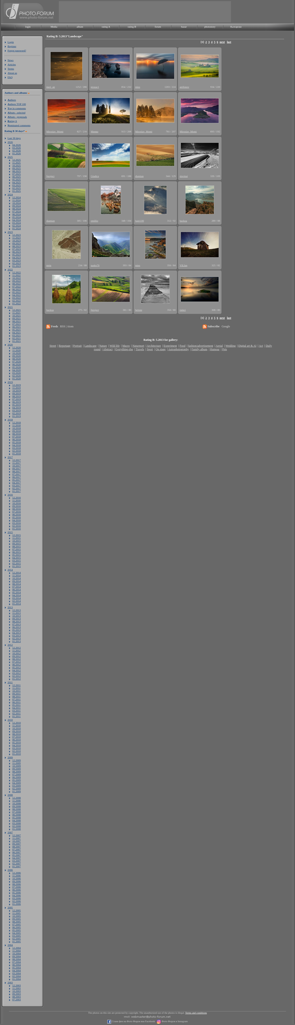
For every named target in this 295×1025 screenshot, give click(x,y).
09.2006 (16, 881)
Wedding (231, 345)
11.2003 (16, 988)
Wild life (115, 345)
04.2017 (16, 482)
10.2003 (16, 991)
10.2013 (16, 615)
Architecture (154, 345)
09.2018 (16, 431)
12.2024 (16, 197)
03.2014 (16, 598)
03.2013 (16, 635)
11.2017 (16, 462)
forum (158, 26)
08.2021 (16, 321)
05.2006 (16, 892)
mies (137, 86)
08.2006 (16, 884)
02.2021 (16, 338)
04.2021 (16, 332)
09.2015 (16, 543)
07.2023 (16, 249)
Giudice (95, 176)
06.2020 (16, 364)
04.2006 (16, 895)
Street (52, 345)
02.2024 (16, 225)
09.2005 (16, 918)
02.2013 (16, 638)
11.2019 (16, 387)
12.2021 (16, 309)
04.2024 (16, 220)
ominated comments (19, 125)
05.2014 (16, 592)
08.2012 (16, 659)
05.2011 (16, 705)
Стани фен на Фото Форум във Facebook (133, 1021)
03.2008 (16, 823)
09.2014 (16, 581)
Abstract (108, 349)
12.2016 (16, 497)
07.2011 (16, 699)
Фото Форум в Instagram (174, 1021)
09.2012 (16, 656)
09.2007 (16, 843)
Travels (140, 349)
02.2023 (16, 263)
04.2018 (16, 445)
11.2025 (16, 162)
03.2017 (16, 485)
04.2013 (16, 632)
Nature (103, 345)
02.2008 (16, 826)
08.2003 (16, 996)
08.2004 (16, 959)
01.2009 (16, 791)
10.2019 (16, 390)
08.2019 (16, 396)
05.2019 (16, 404)
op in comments (17, 108)
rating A (106, 26)
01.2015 (16, 566)
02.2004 (16, 976)
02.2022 (16, 300)
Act (261, 345)
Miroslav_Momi (54, 131)
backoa (183, 220)
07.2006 (16, 887)
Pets (224, 349)
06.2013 (16, 627)
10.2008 (16, 803)
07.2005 (16, 924)
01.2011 (16, 716)
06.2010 (16, 739)
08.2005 (16, 921)
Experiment (170, 345)
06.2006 (16, 889)
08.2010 (16, 734)
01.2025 (16, 191)
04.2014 (16, 595)
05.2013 (16, 629)
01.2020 (16, 378)
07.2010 (16, 736)
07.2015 (16, 549)
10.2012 (16, 653)
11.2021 (16, 312)
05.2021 (16, 329)
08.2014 (16, 583)
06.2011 (16, 702)
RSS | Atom (66, 326)
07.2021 (16, 324)
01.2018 (16, 453)
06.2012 (16, 664)
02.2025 (16, 188)
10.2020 (16, 353)
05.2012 (16, 667)
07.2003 (16, 999)
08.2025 (16, 171)
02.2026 (16, 150)
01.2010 (16, 753)
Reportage (64, 345)
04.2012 (16, 670)
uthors (12, 99)
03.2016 (16, 523)
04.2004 (16, 970)
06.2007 (16, 852)
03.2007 (16, 860)
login (28, 26)
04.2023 (16, 257)
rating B (132, 26)
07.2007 (16, 849)
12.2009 (16, 760)
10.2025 (16, 165)
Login (11, 42)
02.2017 (16, 488)
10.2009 (16, 765)
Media (54, 26)
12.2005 (16, 910)
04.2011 (16, 707)
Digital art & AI (247, 345)
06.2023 (16, 251)
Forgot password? (17, 50)
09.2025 (16, 168)
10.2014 (16, 578)
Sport (150, 349)
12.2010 (16, 722)
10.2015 (16, 540)
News (10, 60)
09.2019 (16, 393)
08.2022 (16, 283)
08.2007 (16, 846)
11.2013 (16, 613)
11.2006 (16, 875)
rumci (183, 309)
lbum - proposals (17, 116)
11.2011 (16, 688)
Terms (11, 68)
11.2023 (16, 237)
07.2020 (16, 361)
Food (183, 345)
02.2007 (16, 863)
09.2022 (16, 280)
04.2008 (16, 820)
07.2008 (16, 811)
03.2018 (16, 448)
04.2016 (16, 520)
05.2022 (16, 292)
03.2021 (16, 335)
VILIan (183, 265)
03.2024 (16, 222)
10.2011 (16, 690)
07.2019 (16, 399)
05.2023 (16, 254)
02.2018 (16, 450)
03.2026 (16, 147)
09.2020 (16, 355)
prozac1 (95, 86)
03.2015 (16, 560)
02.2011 (16, 713)
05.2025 (16, 179)
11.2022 (16, 275)
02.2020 (16, 375)
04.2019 (16, 407)
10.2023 (16, 240)
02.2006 (16, 901)
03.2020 (16, 372)
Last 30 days (14, 138)
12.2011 (16, 685)
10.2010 (16, 728)
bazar (184, 26)
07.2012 (16, 661)
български (236, 26)
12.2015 (16, 535)
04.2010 (16, 745)
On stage (160, 349)
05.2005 (16, 930)
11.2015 (16, 537)
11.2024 (16, 200)
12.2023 (16, 234)
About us (12, 73)
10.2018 (16, 428)
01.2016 (16, 528)
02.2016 (16, 525)
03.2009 (16, 785)
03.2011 (16, 710)
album (80, 26)
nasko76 (95, 265)
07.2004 (16, 962)
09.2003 (16, 993)
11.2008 (16, 800)
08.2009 (16, 771)
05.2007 (16, 855)
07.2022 (16, 286)
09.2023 (16, 243)
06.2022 (16, 289)
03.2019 (16, 410)
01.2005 (16, 941)
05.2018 (16, 442)
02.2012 (16, 676)
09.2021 (16, 318)
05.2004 (16, 967)
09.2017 (16, 468)
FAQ (10, 77)
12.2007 (16, 835)
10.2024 (16, 203)
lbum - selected (16, 112)
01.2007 (16, 866)
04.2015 (16, 557)
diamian (139, 176)
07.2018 (16, 436)
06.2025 (16, 176)
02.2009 (16, 788)
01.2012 (16, 678)
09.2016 (16, 506)
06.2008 (16, 814)
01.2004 (16, 979)
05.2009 (16, 780)
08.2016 (16, 508)
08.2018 (16, 433)
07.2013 (16, 624)
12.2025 (16, 159)
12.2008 (16, 797)
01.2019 (16, 416)
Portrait (77, 345)
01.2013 (16, 641)
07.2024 (16, 211)
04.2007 (16, 857)
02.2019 (16, 413)
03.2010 (16, 748)
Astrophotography (178, 349)
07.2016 (16, 511)
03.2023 (16, 260)
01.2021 (16, 341)
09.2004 (16, 956)
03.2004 (16, 973)
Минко (94, 131)
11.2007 (16, 838)
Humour (215, 349)
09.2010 (16, 731)
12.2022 (16, 272)
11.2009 (16, 763)
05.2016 (16, 517)
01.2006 (16, 904)
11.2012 (16, 650)
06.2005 (16, 927)
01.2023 (16, 266)
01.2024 (16, 228)
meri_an (50, 86)
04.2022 (16, 295)
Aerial (219, 345)
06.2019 (16, 402)
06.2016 (16, 514)
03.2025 (16, 185)
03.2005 (16, 935)
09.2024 (16, 205)
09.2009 (16, 768)
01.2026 (16, 153)
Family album (199, 349)
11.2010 (16, 725)
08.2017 (16, 471)
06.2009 (16, 777)
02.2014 (16, 600)
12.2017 (16, 460)
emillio (94, 220)
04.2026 (16, 144)
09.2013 (16, 618)
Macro (126, 345)
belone (138, 309)
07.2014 (16, 586)
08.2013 (16, 621)
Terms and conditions (196, 1013)
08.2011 (16, 696)
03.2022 (16, 297)
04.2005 (16, 933)
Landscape (90, 345)
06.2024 (16, 214)
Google (226, 326)
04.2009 (16, 782)
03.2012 (16, 673)
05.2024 (16, 217)
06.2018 (16, 439)
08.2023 (16, 246)
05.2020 (16, 367)
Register (12, 46)
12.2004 (16, 947)
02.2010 (16, 751)
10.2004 (16, 953)
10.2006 (16, 878)
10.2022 (16, 278)
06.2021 (16, 326)
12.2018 (16, 422)
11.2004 (16, 950)
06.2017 (16, 477)
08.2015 (16, 546)
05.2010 (16, 742)
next (222, 42)
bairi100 (139, 220)
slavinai (184, 176)
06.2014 (16, 589)
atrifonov (184, 86)
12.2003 (16, 985)
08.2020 (16, 358)
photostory (209, 26)
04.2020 (16, 370)
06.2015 (16, 552)
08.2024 (16, 208)
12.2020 (16, 347)
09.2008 (16, 806)
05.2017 (16, 479)
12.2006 (16, 872)
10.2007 (16, 840)
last (229, 42)
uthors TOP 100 (17, 104)
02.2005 (16, 938)
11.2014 (16, 575)
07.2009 (16, 774)
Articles (12, 64)
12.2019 (16, 385)
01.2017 (16, 491)
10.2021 (16, 315)
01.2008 (16, 828)
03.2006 (16, 898)
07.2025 (16, 174)
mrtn (48, 265)
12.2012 (16, 647)
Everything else (124, 349)
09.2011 (16, 693)
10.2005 (16, 916)
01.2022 (16, 303)
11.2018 (16, 425)
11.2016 (16, 500)
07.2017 (16, 474)
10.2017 (16, 465)
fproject (50, 176)
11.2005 (16, 913)
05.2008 (16, 817)
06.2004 (16, 964)
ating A (12, 121)
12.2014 (16, 572)
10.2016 (16, 503)
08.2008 (16, 809)
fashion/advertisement (200, 345)
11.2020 (16, 350)
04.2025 (16, 182)
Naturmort (138, 345)
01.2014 (16, 603)
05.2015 (16, 554)
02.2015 (16, 563)
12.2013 (16, 610)
